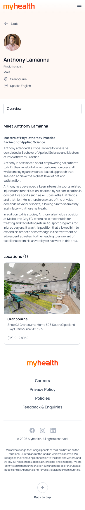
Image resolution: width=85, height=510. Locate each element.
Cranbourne (18, 79)
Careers (42, 380)
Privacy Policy (43, 389)
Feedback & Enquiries (42, 407)
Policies (42, 398)
